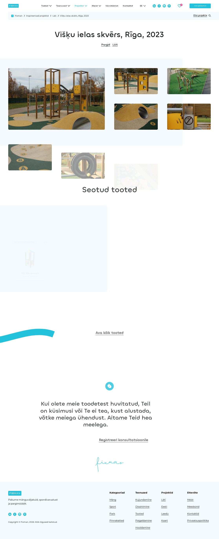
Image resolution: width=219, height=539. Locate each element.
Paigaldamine (143, 520)
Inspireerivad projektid (37, 16)
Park (112, 513)
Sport (113, 506)
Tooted (139, 513)
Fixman (18, 16)
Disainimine (142, 506)
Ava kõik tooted (109, 351)
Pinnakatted (117, 520)
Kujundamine (143, 499)
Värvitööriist (112, 6)
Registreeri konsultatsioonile (179, 440)
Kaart (164, 520)
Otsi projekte (202, 16)
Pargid (105, 45)
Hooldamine (142, 527)
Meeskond (193, 506)
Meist (190, 499)
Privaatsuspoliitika (198, 520)
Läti (54, 16)
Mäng (113, 499)
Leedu (165, 513)
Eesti (164, 506)
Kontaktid (128, 6)
